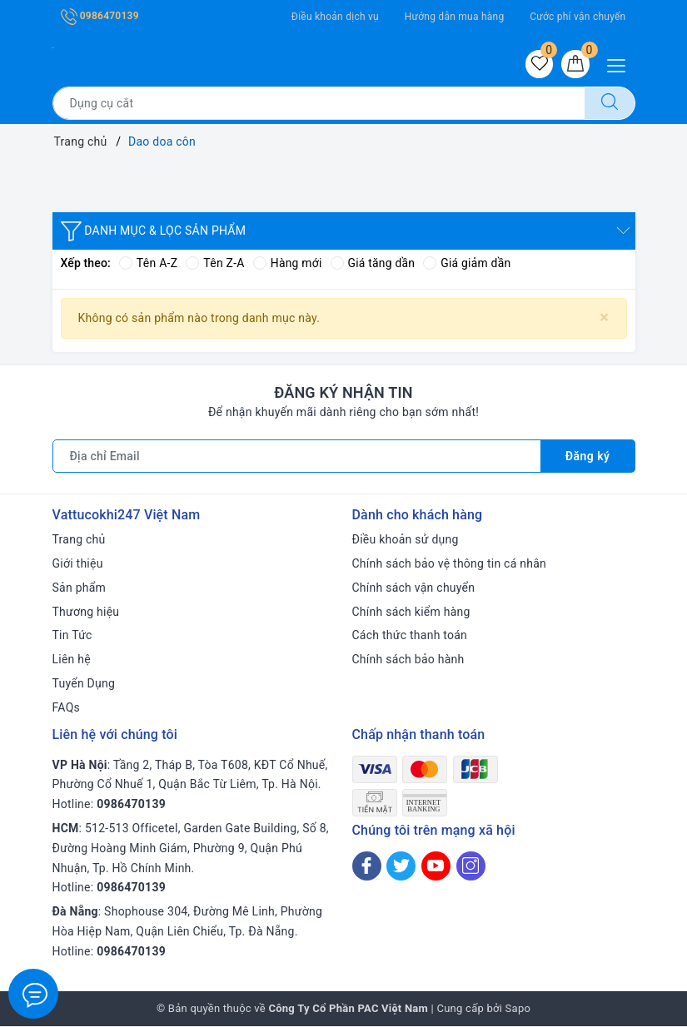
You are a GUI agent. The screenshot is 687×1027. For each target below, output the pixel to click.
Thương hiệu (86, 612)
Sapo (518, 1009)
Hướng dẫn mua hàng (455, 16)
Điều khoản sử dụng (405, 540)
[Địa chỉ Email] (296, 457)
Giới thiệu (77, 564)
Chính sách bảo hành (408, 660)
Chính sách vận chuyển (413, 588)
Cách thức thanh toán (410, 635)
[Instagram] (470, 866)
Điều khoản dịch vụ (335, 16)
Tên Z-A (215, 263)
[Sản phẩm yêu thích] (539, 64)
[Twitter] (401, 866)
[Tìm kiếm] (609, 103)
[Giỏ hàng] (575, 64)
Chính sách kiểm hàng (411, 612)
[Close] (604, 317)
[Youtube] (436, 866)
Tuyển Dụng (84, 684)
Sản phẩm (79, 588)
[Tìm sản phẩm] (318, 103)
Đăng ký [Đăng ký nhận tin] (587, 457)
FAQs (66, 708)
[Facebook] (366, 866)
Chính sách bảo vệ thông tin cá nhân (449, 564)
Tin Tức (72, 635)
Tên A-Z (148, 263)
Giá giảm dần (469, 263)
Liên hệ (71, 660)
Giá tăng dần (373, 263)
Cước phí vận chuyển (577, 16)
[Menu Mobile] (620, 63)
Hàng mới (287, 263)
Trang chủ (79, 540)
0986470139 (100, 15)
